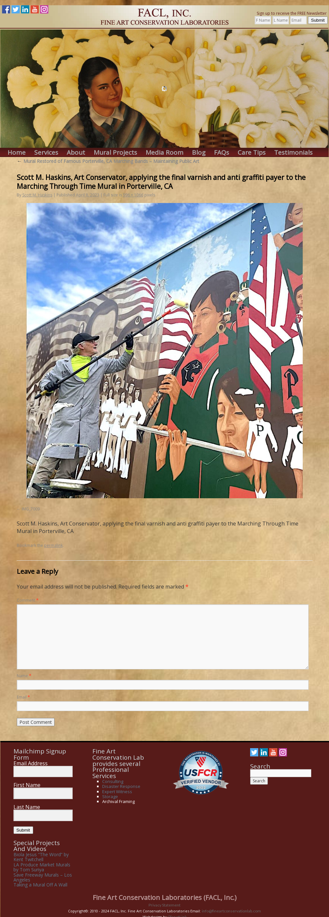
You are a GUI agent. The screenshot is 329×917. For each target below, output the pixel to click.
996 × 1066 (133, 195)
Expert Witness (117, 791)
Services (46, 152)
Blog (198, 152)
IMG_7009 (31, 509)
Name (24, 676)
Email (23, 697)
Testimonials (293, 152)
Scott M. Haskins (37, 195)
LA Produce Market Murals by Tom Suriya (41, 867)
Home (17, 152)
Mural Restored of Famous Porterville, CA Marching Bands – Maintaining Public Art (108, 161)
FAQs (221, 152)
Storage (110, 796)
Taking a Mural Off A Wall (40, 885)
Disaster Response (121, 786)
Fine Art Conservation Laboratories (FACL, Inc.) (165, 897)
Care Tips (252, 152)
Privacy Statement (164, 905)
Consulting (112, 781)
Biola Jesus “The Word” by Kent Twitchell (41, 856)
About (76, 152)
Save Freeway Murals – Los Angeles (42, 877)
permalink (53, 545)
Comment (27, 600)
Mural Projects (115, 152)
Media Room (164, 152)
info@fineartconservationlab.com (231, 910)
